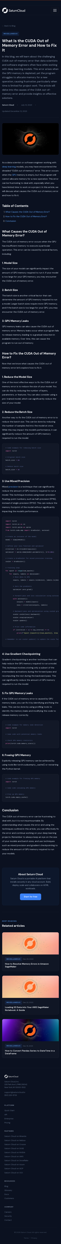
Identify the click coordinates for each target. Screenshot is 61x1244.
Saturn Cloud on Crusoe (15, 1144)
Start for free (30, 896)
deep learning (9, 166)
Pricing (7, 1122)
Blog (6, 1186)
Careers (8, 1212)
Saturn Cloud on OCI (13, 1173)
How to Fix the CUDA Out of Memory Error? (26, 216)
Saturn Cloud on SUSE (14, 1148)
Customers (9, 1198)
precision (13, 486)
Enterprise (8, 1118)
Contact (8, 1220)
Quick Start (9, 1110)
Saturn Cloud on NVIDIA (14, 1152)
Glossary (8, 1190)
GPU (14, 174)
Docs (6, 1194)
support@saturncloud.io (14, 1092)
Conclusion (10, 221)
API (5, 1114)
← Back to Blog (8, 26)
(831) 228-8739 (10, 1095)
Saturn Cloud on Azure (14, 1164)
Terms (26, 1238)
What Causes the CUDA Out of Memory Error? (27, 212)
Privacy (34, 1238)
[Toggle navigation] (55, 10)
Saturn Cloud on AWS (13, 1156)
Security (8, 1216)
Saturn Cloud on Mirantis (15, 1136)
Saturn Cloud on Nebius (15, 1140)
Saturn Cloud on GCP (13, 1168)
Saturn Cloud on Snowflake (16, 1160)
